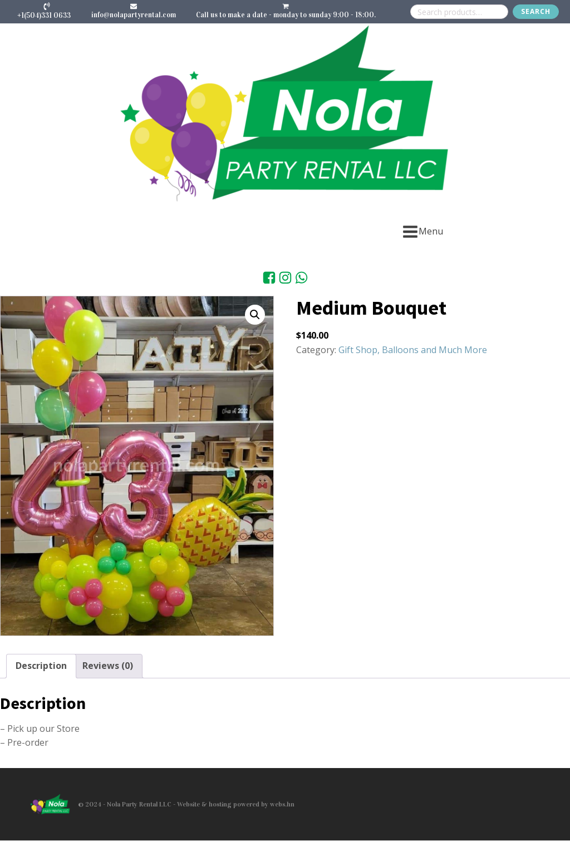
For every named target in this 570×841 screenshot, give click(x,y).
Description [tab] (41, 665)
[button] (255, 315)
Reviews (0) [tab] (107, 665)
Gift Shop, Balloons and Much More (412, 350)
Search (536, 11)
